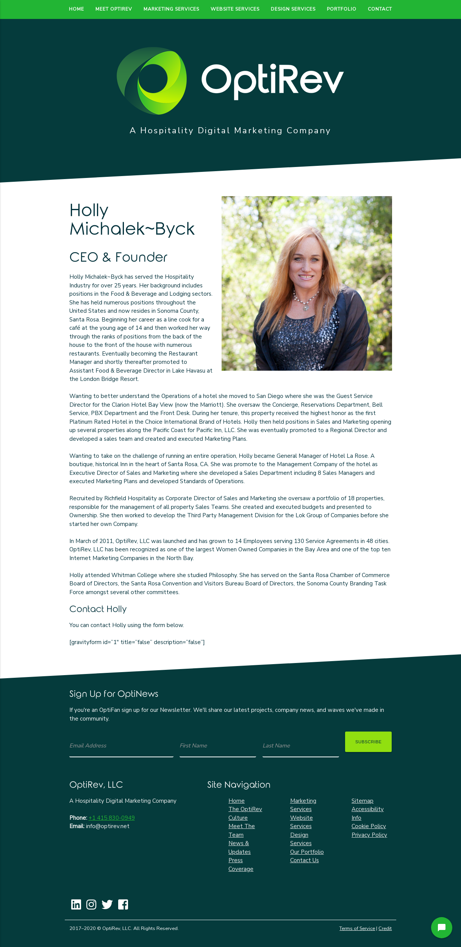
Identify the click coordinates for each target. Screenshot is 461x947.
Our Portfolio (307, 852)
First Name (193, 745)
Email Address (87, 745)
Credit (385, 928)
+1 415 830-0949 (112, 818)
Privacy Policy (369, 835)
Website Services (235, 9)
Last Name (276, 745)
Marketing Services (171, 9)
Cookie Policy (369, 826)
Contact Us (304, 860)
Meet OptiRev (113, 9)
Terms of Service (357, 928)
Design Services (293, 9)
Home (76, 9)
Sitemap (362, 801)
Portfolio (341, 9)
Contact (380, 9)
